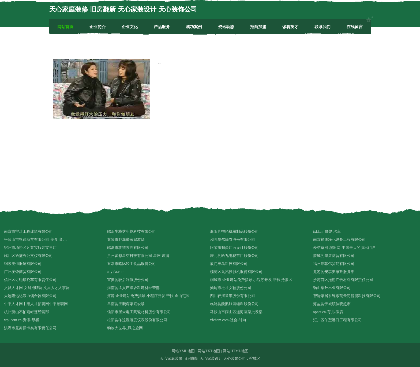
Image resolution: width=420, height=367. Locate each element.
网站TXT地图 (209, 351)
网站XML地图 (183, 351)
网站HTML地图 (236, 351)
